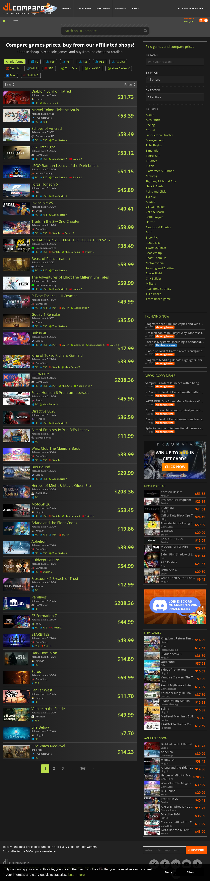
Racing (150, 125)
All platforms (14, 61)
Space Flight (154, 273)
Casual (150, 130)
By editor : (175, 95)
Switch (12, 68)
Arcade (150, 201)
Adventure (153, 120)
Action (150, 114)
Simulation (153, 150)
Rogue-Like (153, 242)
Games (66, 8)
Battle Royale (154, 217)
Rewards (121, 8)
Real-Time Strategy (158, 289)
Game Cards (83, 8)
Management (155, 140)
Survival (151, 196)
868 (83, 768)
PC (34, 61)
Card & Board (155, 212)
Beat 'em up (154, 253)
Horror (150, 222)
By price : (175, 77)
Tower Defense (156, 248)
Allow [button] (190, 872)
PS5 (50, 61)
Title (9, 84)
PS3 (83, 61)
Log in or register (190, 8)
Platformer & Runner (160, 171)
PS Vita (118, 61)
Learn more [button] (76, 874)
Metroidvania (155, 263)
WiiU (31, 68)
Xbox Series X (119, 68)
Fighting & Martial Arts (161, 181)
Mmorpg (151, 176)
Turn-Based (153, 294)
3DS (49, 68)
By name (175, 59)
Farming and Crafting (160, 268)
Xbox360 (92, 68)
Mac (11, 75)
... (72, 768)
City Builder (153, 278)
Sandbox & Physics (158, 227)
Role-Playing (154, 145)
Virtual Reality (155, 207)
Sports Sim (153, 155)
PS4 (66, 61)
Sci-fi (149, 232)
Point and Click (156, 191)
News (135, 8)
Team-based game (158, 299)
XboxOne (69, 68)
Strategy (151, 161)
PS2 (99, 61)
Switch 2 (31, 75)
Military (151, 283)
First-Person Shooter (159, 135)
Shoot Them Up (156, 258)
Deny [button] (168, 872)
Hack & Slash (154, 186)
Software (103, 8)
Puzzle (150, 166)
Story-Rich (152, 237)
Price (129, 84)
